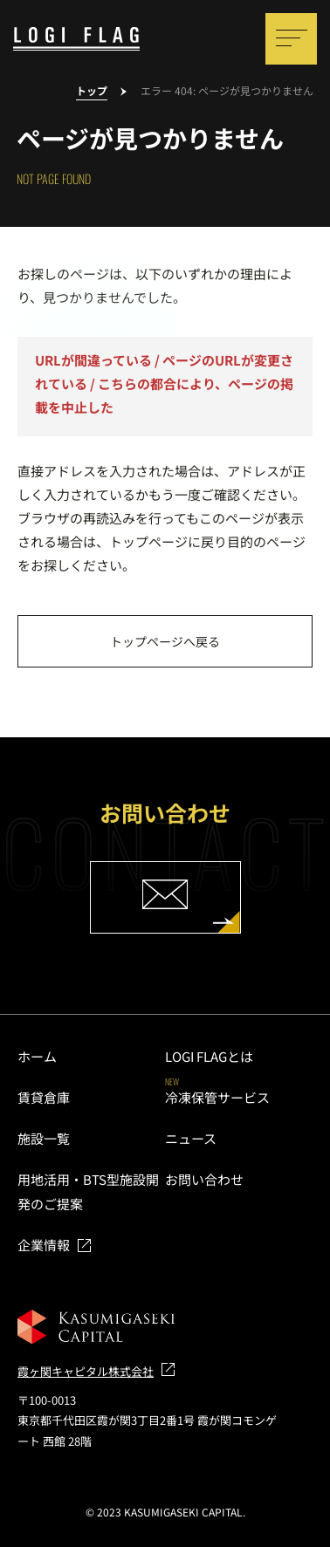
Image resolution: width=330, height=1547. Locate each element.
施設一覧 (43, 1138)
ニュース (191, 1138)
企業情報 (43, 1245)
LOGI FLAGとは (209, 1056)
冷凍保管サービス (217, 1097)
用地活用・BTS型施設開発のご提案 (88, 1191)
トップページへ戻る (165, 641)
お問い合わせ (204, 1179)
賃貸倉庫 (43, 1097)
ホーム (37, 1056)
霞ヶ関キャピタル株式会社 (85, 1371)
